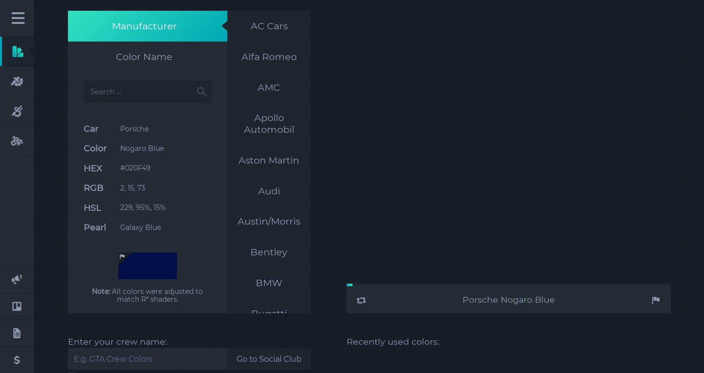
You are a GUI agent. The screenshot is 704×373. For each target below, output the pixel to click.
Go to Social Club (269, 359)
